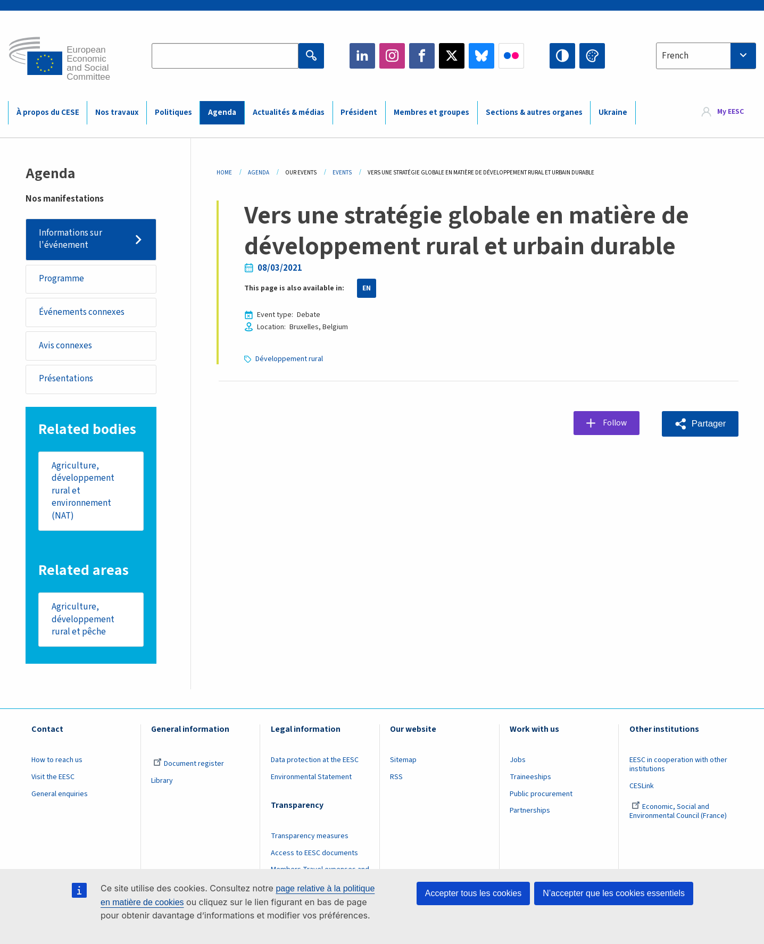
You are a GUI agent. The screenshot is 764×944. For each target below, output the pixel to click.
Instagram (392, 56)
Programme (61, 279)
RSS (396, 779)
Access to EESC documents (314, 855)
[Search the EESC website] (225, 56)
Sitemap (403, 762)
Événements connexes (81, 312)
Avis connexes (65, 346)
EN (366, 288)
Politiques (173, 112)
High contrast (562, 56)
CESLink (641, 788)
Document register (188, 766)
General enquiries (59, 796)
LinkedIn (362, 56)
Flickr (511, 56)
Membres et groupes (431, 112)
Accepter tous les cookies (473, 893)
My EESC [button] (730, 112)
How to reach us (56, 762)
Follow (616, 423)
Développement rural (289, 359)
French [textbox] (675, 55)
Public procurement (541, 796)
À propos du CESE (47, 112)
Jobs (518, 762)
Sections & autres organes (534, 112)
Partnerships (530, 813)
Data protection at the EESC (315, 762)
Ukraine (613, 112)
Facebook (422, 56)
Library (162, 783)
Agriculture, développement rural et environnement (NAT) (83, 492)
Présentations (66, 380)
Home (224, 173)
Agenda (222, 112)
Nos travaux (116, 112)
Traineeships (530, 779)
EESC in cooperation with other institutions (678, 767)
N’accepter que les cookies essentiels (614, 893)
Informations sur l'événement (70, 239)
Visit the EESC (52, 779)
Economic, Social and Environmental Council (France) (678, 813)
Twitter (451, 56)
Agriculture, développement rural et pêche (83, 621)
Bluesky (481, 56)
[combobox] (706, 56)
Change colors (592, 56)
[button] (699, 423)
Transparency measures (309, 838)
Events (342, 173)
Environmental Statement (311, 779)
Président (359, 112)
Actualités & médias (289, 112)
